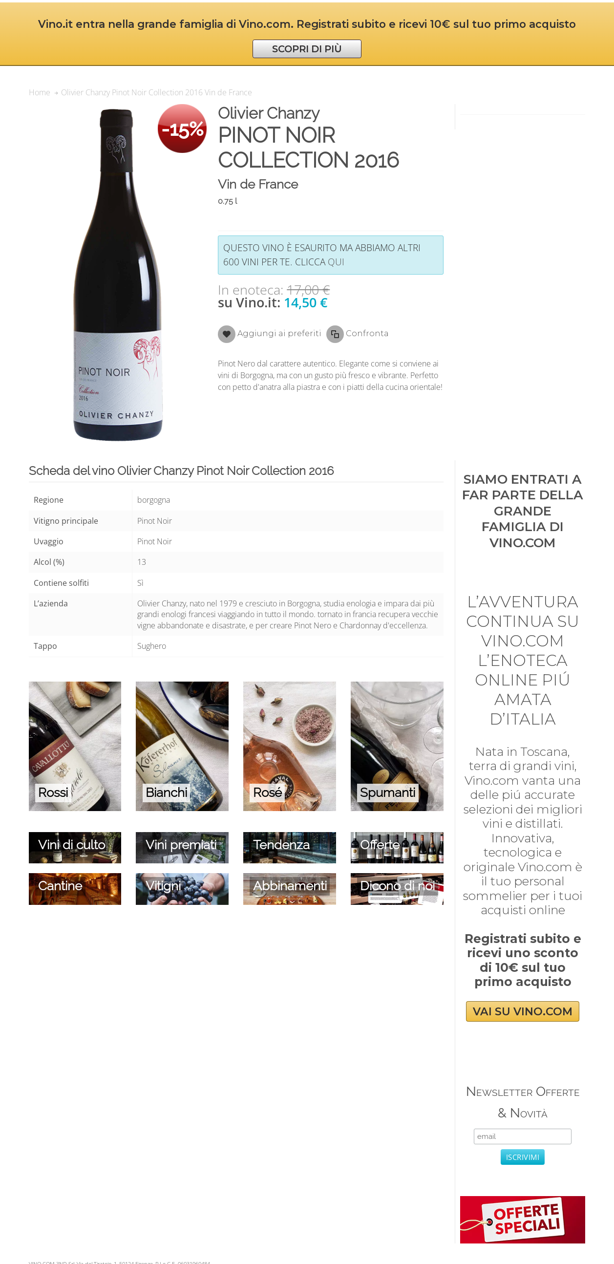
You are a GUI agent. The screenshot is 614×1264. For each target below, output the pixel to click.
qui (336, 261)
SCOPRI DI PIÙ (307, 49)
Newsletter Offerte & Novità (523, 1102)
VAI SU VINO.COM (522, 1011)
